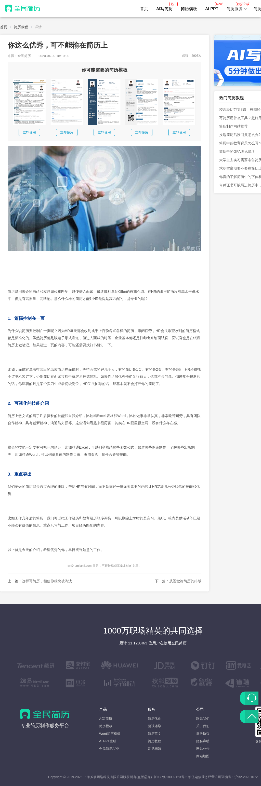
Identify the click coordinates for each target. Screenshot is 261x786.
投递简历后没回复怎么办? (239, 135)
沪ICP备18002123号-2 (170, 777)
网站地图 (203, 756)
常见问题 (154, 749)
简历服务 (237, 7)
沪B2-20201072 (246, 777)
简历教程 (21, 27)
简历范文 (154, 734)
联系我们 (203, 719)
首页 (144, 9)
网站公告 (203, 749)
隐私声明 (203, 741)
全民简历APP (109, 749)
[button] (237, 9)
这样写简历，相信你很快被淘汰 (47, 581)
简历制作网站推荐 (233, 126)
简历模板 (105, 726)
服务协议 (203, 734)
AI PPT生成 (107, 741)
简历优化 (154, 719)
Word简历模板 (109, 734)
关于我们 (203, 726)
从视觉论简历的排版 (185, 581)
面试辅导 (154, 726)
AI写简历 (105, 719)
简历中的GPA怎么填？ (237, 151)
